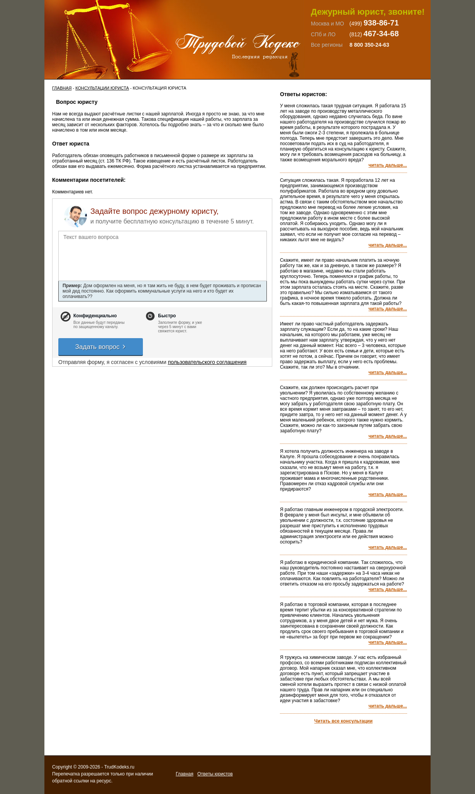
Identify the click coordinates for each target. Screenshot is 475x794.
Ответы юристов (215, 774)
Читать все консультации (343, 721)
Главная (61, 88)
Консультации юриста (102, 88)
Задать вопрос (100, 346)
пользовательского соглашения (207, 362)
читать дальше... (387, 165)
